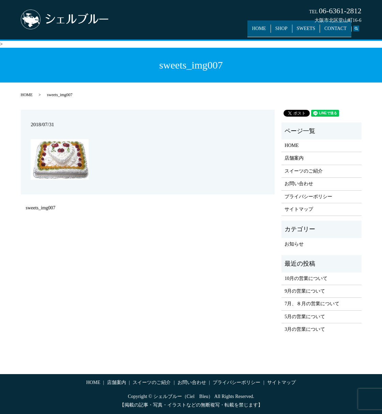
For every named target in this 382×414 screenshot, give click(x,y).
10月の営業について (306, 278)
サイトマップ (299, 209)
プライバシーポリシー (308, 196)
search (360, 31)
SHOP (287, 31)
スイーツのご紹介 (304, 171)
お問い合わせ (299, 183)
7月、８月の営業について (312, 303)
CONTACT (337, 31)
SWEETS (310, 31)
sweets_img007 (41, 207)
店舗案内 (294, 158)
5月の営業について (305, 316)
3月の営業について (305, 329)
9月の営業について (305, 291)
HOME (268, 31)
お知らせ (294, 244)
